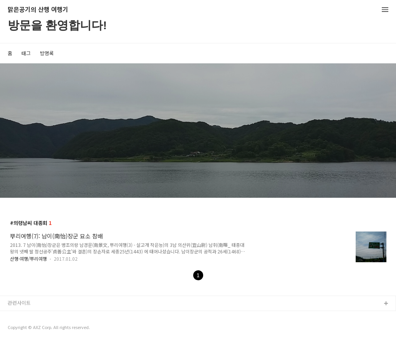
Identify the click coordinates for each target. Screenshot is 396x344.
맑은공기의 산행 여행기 (38, 10)
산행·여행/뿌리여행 (28, 258)
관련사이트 (19, 302)
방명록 (47, 53)
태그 (26, 53)
